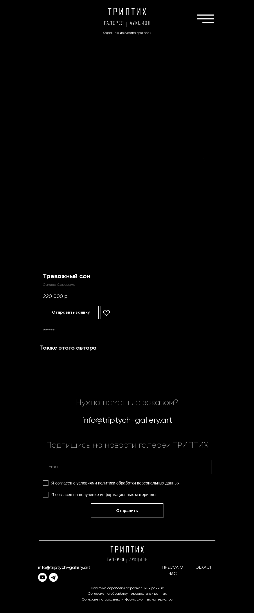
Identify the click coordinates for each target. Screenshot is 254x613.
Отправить (127, 510)
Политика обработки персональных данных (127, 588)
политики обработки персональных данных (138, 483)
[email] (127, 467)
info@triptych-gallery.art (127, 420)
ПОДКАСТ (202, 567)
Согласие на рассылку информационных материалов (127, 599)
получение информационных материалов (118, 494)
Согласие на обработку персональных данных (127, 594)
